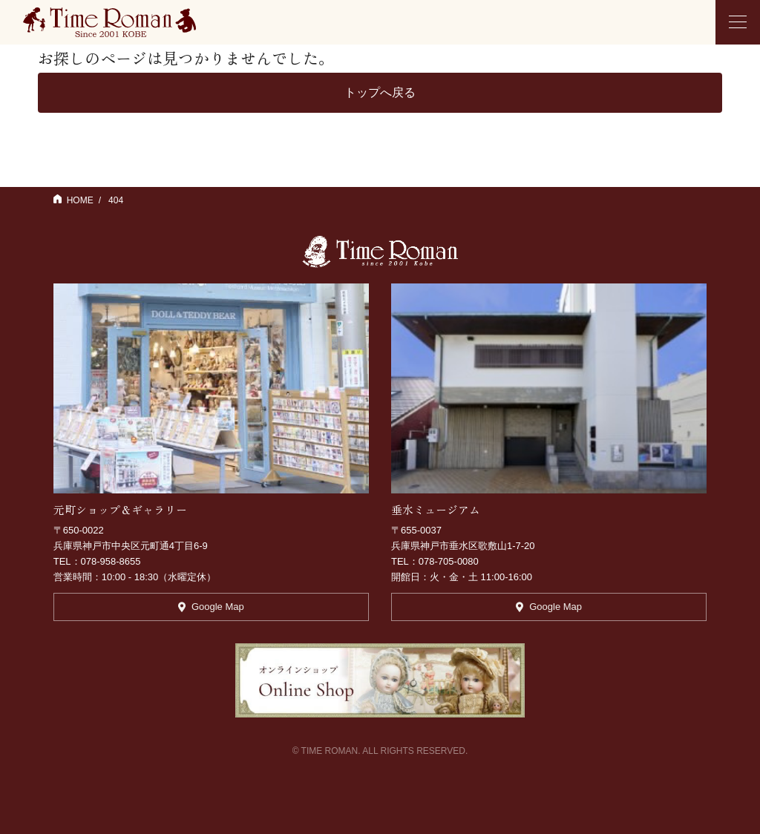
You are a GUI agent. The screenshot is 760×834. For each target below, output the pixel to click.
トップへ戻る (380, 92)
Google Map (211, 606)
